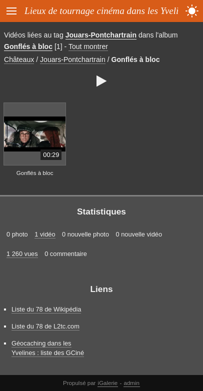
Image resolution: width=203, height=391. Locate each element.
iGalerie (108, 383)
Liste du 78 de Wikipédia (46, 309)
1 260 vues (22, 254)
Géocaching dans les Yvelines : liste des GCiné (48, 348)
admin (132, 383)
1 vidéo (44, 234)
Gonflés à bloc (28, 46)
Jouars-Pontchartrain (101, 35)
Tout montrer (88, 46)
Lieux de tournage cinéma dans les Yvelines (108, 11)
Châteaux (19, 60)
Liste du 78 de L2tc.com (46, 326)
